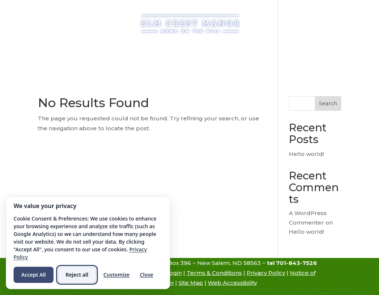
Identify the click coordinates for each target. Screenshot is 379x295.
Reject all (77, 274)
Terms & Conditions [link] (214, 272)
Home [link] (49, 51)
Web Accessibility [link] (232, 282)
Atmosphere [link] (258, 51)
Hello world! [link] (306, 153)
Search (328, 103)
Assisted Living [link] (168, 51)
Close (146, 274)
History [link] (78, 51)
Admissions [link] (120, 51)
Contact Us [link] (202, 64)
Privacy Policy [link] (266, 272)
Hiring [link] (162, 64)
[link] (190, 23)
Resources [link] (308, 51)
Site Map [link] (191, 282)
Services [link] (211, 51)
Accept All (33, 274)
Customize (116, 274)
